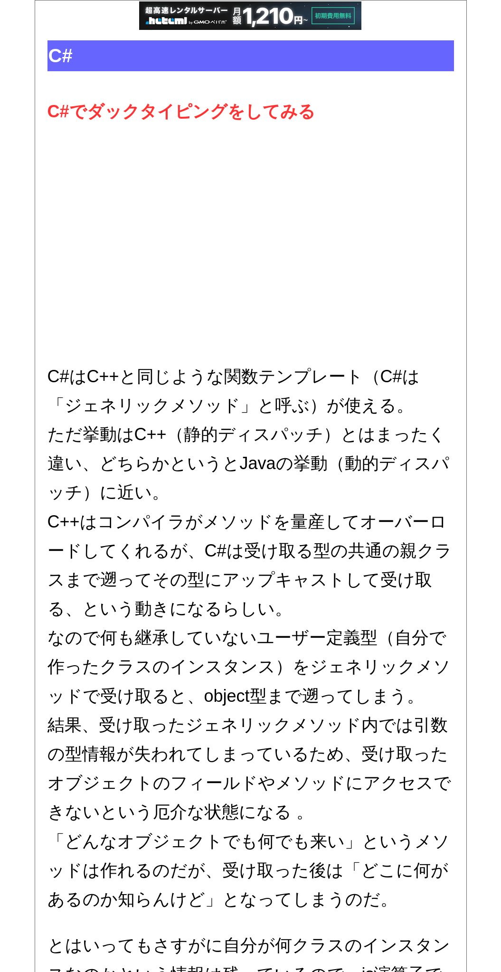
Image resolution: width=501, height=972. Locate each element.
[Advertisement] (250, 244)
